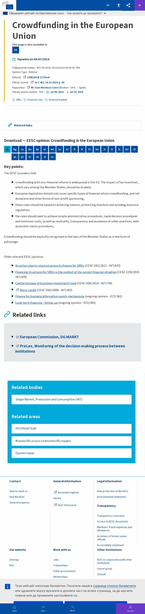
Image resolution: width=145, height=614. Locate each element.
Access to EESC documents (112, 522)
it (105, 149)
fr (82, 149)
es (59, 149)
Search (72, 610)
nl (134, 149)
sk (37, 157)
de (37, 149)
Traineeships (60, 566)
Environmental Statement (111, 497)
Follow (139, 5)
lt (112, 149)
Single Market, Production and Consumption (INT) (48, 399)
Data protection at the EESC (112, 492)
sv (52, 157)
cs (22, 149)
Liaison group (104, 569)
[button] (128, 5)
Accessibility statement (110, 546)
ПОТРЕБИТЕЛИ (25, 429)
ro (30, 157)
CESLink (101, 575)
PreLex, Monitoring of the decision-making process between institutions (70, 349)
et (67, 149)
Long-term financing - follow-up (36, 303)
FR (15, 50)
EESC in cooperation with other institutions (114, 562)
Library (57, 499)
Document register (66, 493)
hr (89, 149)
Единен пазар (24, 453)
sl (45, 157)
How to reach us (18, 492)
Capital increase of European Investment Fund (45, 283)
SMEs (18, 100)
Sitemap (14, 560)
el (45, 149)
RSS (11, 566)
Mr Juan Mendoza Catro (43, 87)
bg (14, 149)
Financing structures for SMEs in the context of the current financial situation (65, 272)
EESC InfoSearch (65, 506)
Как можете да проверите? (86, 13)
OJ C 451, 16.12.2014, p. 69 (47, 82)
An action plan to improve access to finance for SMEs (49, 265)
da (29, 149)
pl (15, 157)
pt (22, 157)
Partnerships (60, 577)
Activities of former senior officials (112, 538)
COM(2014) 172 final (36, 77)
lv (119, 149)
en (52, 149)
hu (97, 149)
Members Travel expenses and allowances (114, 529)
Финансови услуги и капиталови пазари (43, 441)
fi (74, 149)
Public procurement (64, 572)
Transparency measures (111, 516)
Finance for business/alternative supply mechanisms (49, 296)
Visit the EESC (17, 497)
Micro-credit (26, 290)
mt (127, 149)
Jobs (56, 560)
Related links (23, 125)
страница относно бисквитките (114, 585)
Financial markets (58, 100)
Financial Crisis (35, 100)
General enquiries (19, 503)
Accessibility (118, 5)
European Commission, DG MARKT (47, 337)
